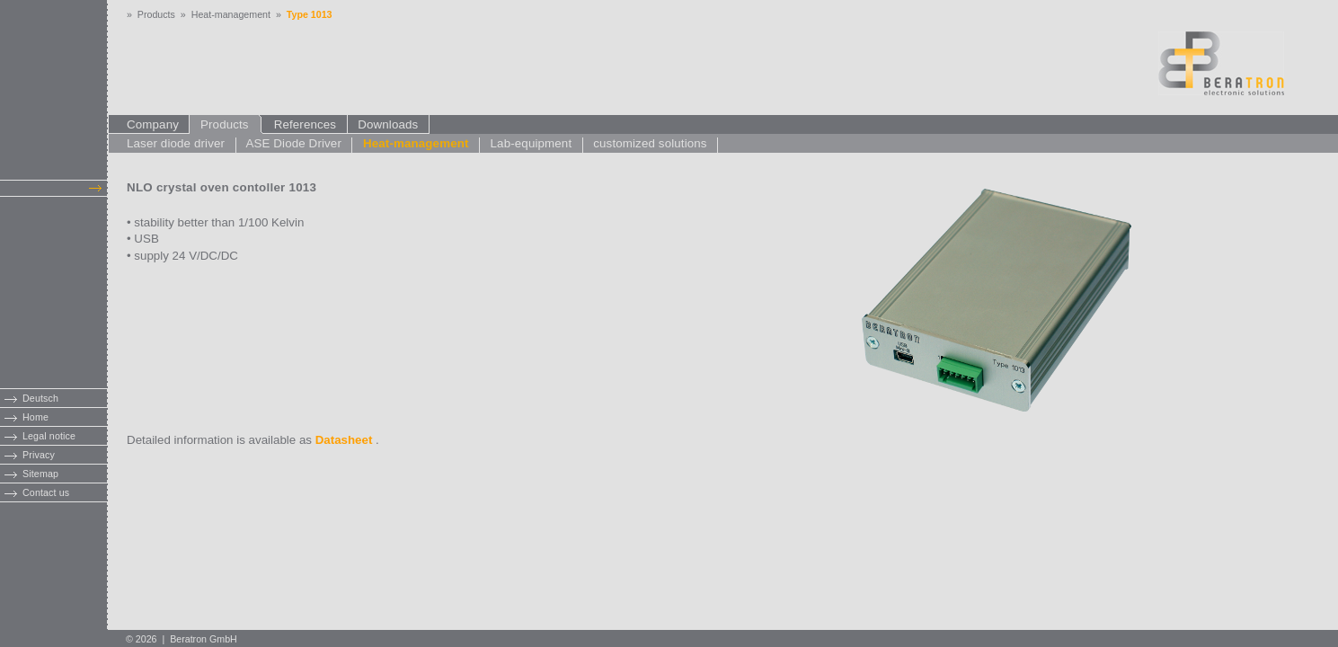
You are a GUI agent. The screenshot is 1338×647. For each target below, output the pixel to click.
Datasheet (344, 440)
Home (35, 417)
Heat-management (230, 14)
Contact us (45, 492)
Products (156, 14)
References (305, 124)
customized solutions (649, 143)
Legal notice (48, 435)
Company (158, 124)
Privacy (38, 454)
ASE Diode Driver (293, 143)
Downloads (388, 124)
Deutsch (40, 398)
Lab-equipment (531, 143)
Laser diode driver (176, 143)
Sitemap (40, 473)
